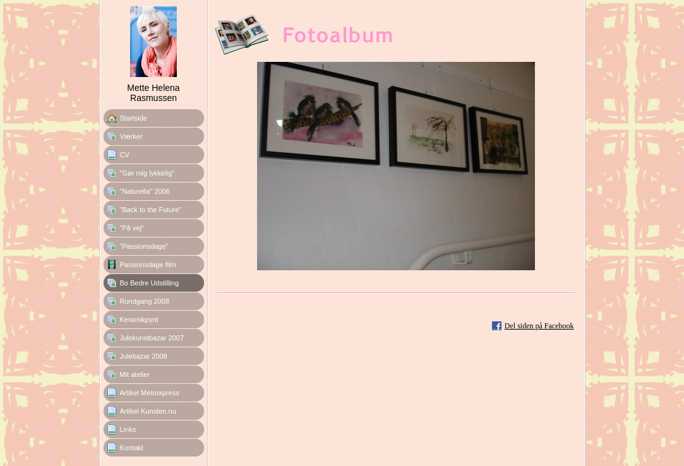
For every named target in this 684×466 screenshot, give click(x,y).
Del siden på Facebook (539, 325)
